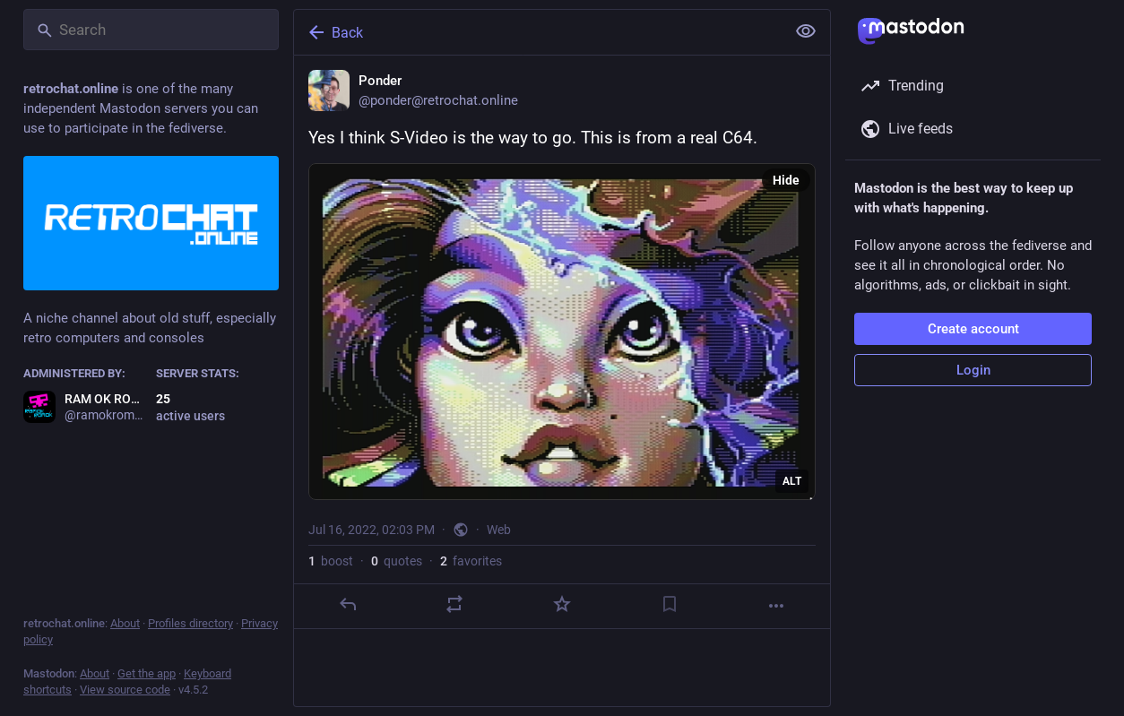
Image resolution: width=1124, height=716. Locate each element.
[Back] (538, 32)
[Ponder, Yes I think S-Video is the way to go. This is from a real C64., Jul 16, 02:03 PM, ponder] (562, 342)
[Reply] (348, 604)
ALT (791, 481)
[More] (776, 606)
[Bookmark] (669, 604)
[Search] (151, 29)
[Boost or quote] (454, 604)
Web (499, 529)
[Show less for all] (806, 31)
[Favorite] (562, 604)
